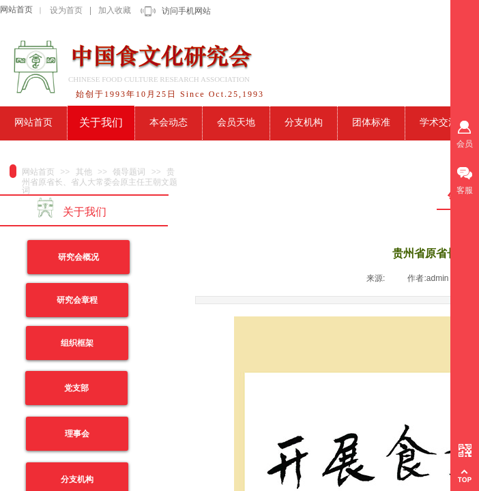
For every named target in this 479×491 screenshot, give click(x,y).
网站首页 (16, 9)
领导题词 (129, 172)
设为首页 (66, 10)
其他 (84, 172)
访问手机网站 (186, 11)
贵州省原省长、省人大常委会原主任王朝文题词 (99, 181)
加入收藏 (114, 10)
